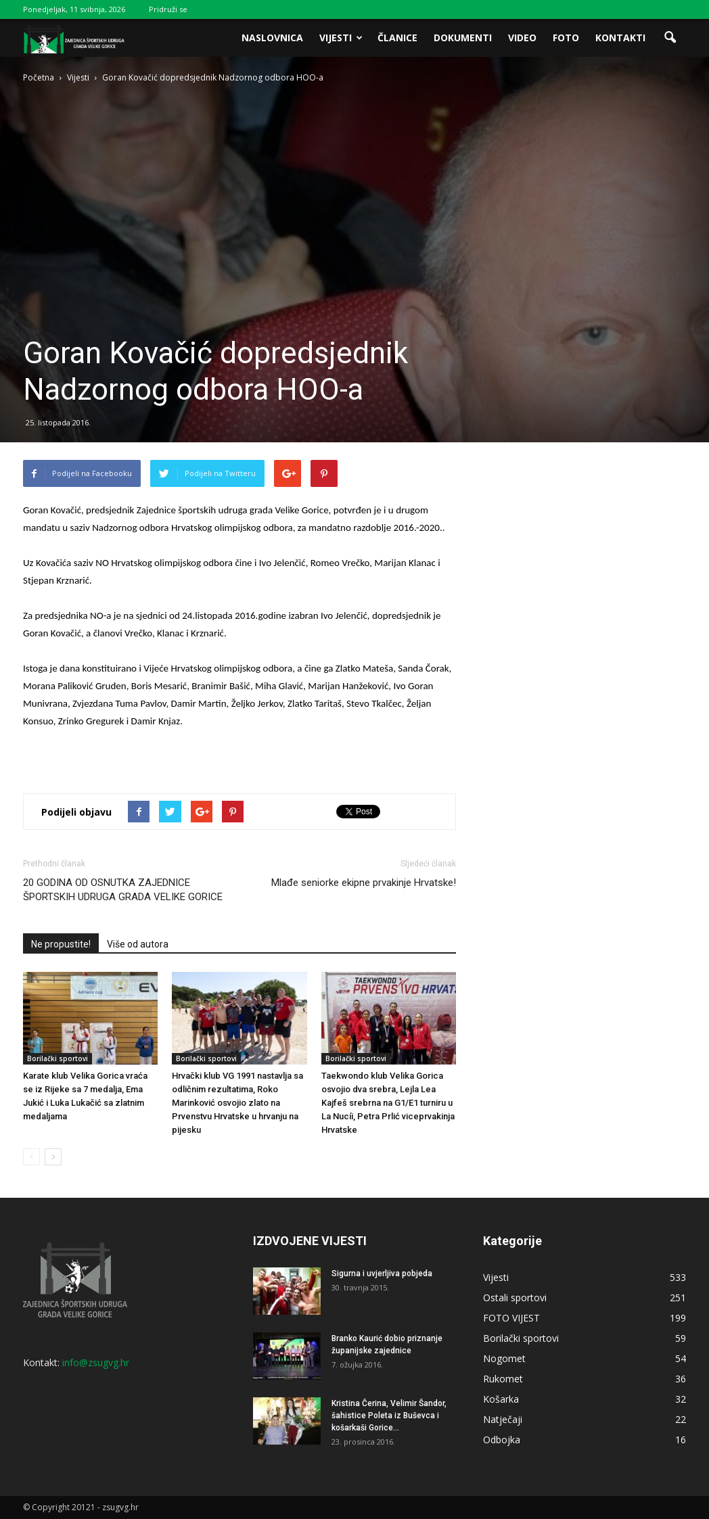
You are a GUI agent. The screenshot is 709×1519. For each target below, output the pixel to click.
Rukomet (503, 1378)
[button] (670, 38)
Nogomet (504, 1358)
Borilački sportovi (57, 1058)
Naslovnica (272, 37)
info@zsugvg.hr (95, 1362)
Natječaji (502, 1419)
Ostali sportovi (515, 1297)
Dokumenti (463, 37)
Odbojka (501, 1439)
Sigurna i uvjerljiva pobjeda (381, 1273)
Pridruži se (168, 9)
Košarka (501, 1399)
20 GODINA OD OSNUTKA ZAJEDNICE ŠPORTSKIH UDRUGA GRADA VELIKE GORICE (123, 890)
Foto (566, 37)
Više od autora (137, 944)
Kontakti (620, 37)
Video (522, 37)
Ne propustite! (61, 944)
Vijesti (341, 37)
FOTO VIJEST (511, 1317)
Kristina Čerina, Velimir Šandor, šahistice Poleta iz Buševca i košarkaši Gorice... (389, 1415)
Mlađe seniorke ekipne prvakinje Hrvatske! (363, 883)
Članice (397, 37)
